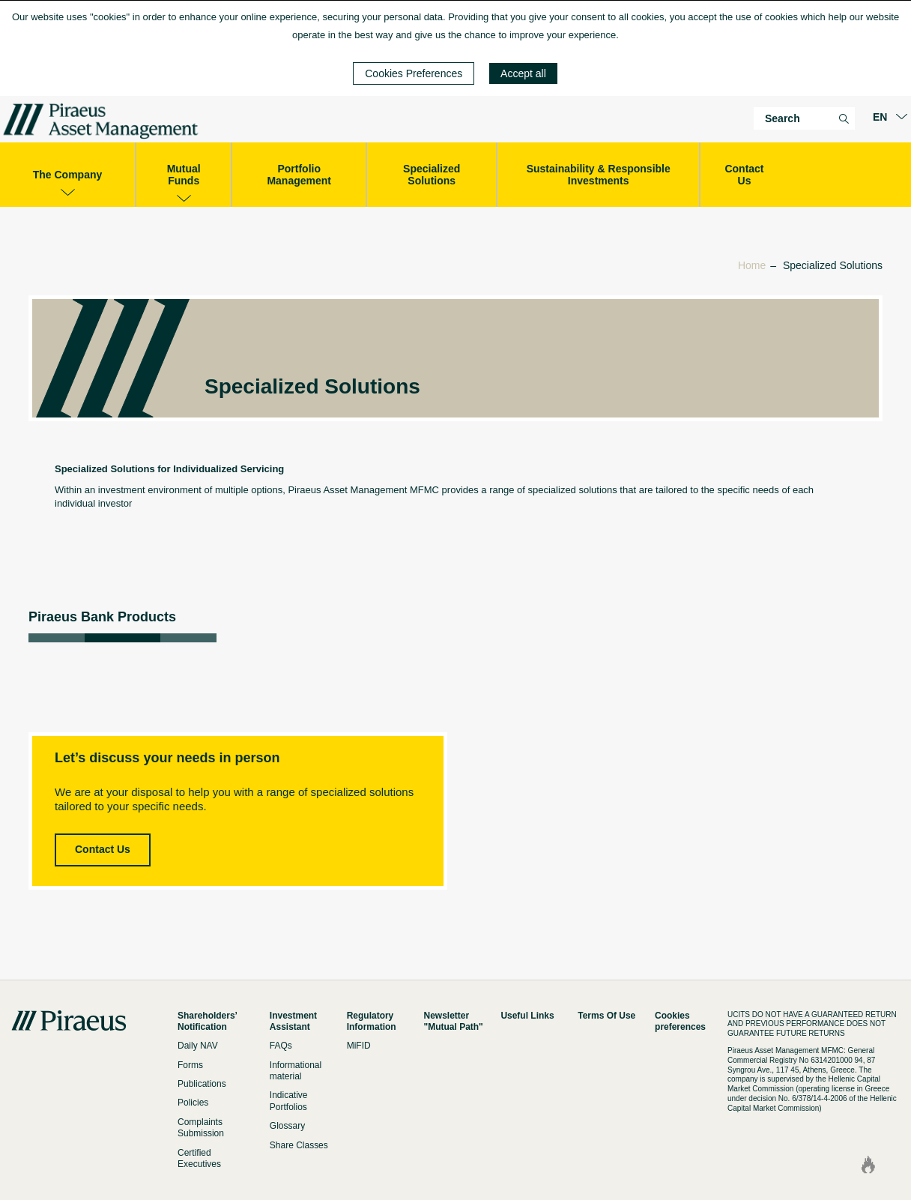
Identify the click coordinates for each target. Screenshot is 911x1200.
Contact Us (102, 849)
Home (752, 265)
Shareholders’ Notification (207, 1021)
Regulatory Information (371, 1021)
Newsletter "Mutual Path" (453, 1021)
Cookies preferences (680, 1021)
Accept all (523, 73)
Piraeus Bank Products (102, 616)
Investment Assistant (293, 1021)
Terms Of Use (606, 1015)
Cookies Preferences (413, 73)
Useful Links (527, 1015)
